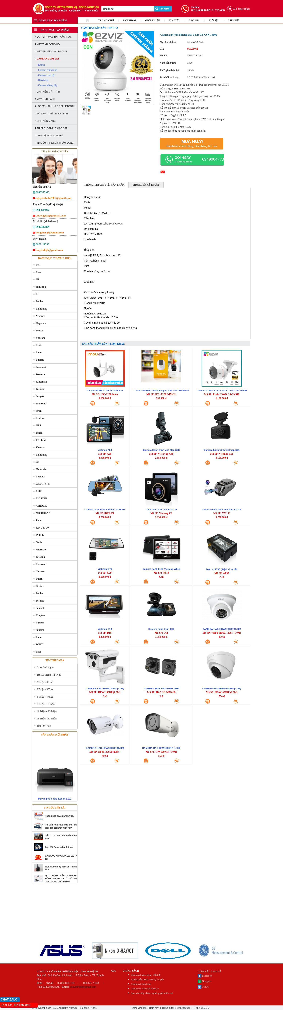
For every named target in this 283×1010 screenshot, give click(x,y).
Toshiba (40, 389)
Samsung (41, 286)
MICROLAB (43, 513)
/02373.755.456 (215, 10)
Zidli (38, 651)
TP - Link (41, 440)
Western (40, 374)
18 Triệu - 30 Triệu (47, 718)
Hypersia (41, 323)
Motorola (41, 469)
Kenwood (41, 564)
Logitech (40, 476)
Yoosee (39, 330)
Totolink (40, 557)
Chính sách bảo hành (141, 984)
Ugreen (40, 359)
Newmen (40, 316)
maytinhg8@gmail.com (83, 986)
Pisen (39, 411)
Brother (40, 418)
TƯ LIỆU (214, 20)
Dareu (39, 578)
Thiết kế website (88, 1008)
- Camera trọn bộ (45, 75)
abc (113, 970)
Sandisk (40, 608)
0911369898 (198, 10)
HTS (38, 425)
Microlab (41, 549)
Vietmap (40, 447)
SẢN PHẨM (129, 20)
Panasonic (41, 367)
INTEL (40, 535)
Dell (38, 265)
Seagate (40, 396)
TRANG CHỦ (106, 20)
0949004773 (213, 159)
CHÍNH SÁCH (131, 970)
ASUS (39, 491)
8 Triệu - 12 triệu (46, 704)
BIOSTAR (41, 498)
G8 (37, 462)
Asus (38, 272)
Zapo (38, 520)
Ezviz (39, 345)
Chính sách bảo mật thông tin (145, 988)
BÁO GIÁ (194, 20)
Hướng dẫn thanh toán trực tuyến (147, 979)
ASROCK (41, 505)
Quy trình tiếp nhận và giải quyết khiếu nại (152, 993)
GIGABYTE (42, 484)
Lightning (41, 308)
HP (37, 279)
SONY (39, 644)
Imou (39, 352)
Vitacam (40, 338)
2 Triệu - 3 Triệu (45, 682)
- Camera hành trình (47, 70)
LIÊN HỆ (233, 20)
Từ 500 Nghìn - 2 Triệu (49, 674)
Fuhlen (39, 301)
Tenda (39, 432)
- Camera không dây (47, 85)
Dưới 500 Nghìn (45, 667)
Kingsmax (41, 381)
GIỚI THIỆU (152, 20)
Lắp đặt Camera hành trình (59, 847)
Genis (39, 542)
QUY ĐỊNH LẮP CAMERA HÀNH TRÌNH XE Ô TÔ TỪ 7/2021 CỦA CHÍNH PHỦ (61, 878)
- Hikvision (42, 80)
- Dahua (41, 65)
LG (37, 294)
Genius (39, 586)
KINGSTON (42, 527)
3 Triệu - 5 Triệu (45, 689)
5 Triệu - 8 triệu (45, 696)
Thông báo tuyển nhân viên (59, 816)
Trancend (41, 403)
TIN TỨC (174, 20)
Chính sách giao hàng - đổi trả (145, 974)
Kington (40, 615)
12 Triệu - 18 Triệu (47, 711)
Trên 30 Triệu (44, 726)
